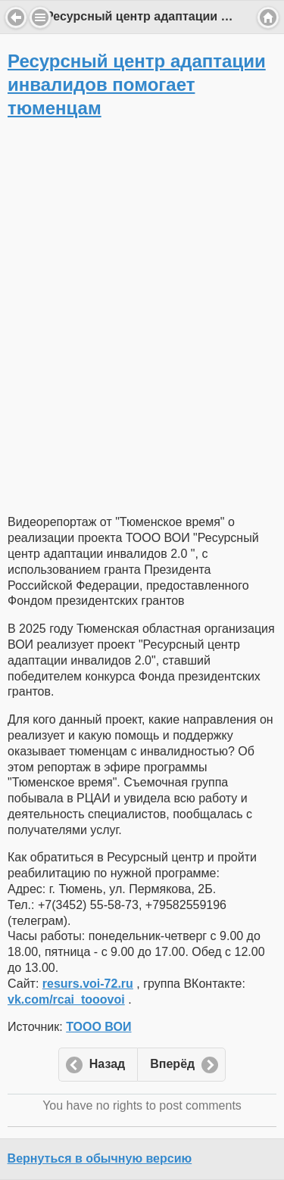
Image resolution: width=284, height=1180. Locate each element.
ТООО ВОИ (98, 1026)
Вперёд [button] (172, 1063)
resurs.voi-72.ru (87, 983)
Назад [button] (107, 1063)
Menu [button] (40, 17)
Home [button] (268, 17)
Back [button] (16, 17)
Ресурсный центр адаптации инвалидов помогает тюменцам (137, 84)
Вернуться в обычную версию (100, 1158)
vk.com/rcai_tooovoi (66, 999)
